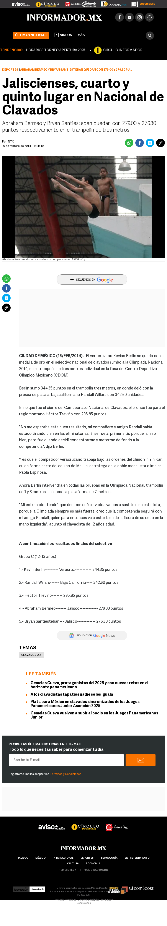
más (84, 35)
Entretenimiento (137, 858)
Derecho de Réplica (88, 900)
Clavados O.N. (31, 655)
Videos (63, 35)
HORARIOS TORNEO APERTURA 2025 (55, 50)
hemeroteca (67, 870)
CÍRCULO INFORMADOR (122, 50)
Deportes (10, 69)
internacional (63, 858)
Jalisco (23, 858)
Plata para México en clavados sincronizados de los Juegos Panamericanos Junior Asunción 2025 (85, 704)
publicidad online (96, 870)
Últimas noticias (31, 35)
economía (93, 864)
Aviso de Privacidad (65, 900)
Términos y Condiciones (65, 774)
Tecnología (109, 858)
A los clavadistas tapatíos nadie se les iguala (72, 695)
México (40, 858)
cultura (73, 864)
